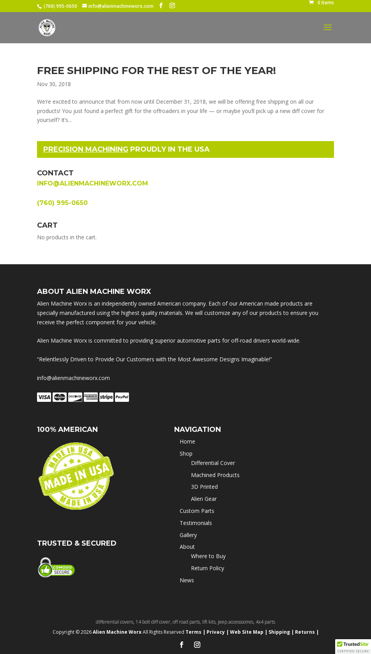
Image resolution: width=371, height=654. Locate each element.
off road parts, (187, 622)
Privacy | (218, 632)
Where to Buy (208, 556)
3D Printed (204, 486)
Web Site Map (246, 632)
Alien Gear (204, 498)
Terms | (195, 632)
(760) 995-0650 (60, 6)
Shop (186, 453)
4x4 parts (265, 622)
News (187, 580)
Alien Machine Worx (118, 632)
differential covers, (116, 622)
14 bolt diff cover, (154, 622)
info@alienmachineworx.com (92, 183)
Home (187, 441)
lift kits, (210, 622)
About (187, 546)
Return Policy (207, 568)
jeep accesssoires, (237, 622)
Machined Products (215, 475)
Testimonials (196, 523)
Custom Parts (197, 510)
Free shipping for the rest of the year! (156, 70)
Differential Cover (213, 463)
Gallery (188, 535)
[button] (353, 646)
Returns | (307, 632)
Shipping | (281, 632)
